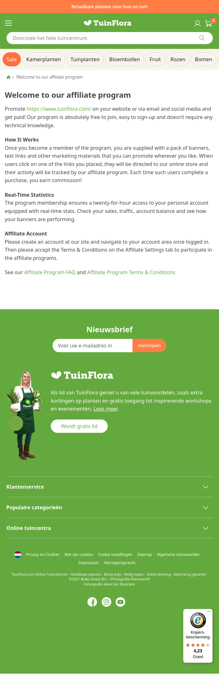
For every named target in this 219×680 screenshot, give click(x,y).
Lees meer (105, 408)
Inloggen (197, 23)
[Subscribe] (149, 345)
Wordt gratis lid (79, 426)
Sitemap (144, 554)
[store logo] (109, 23)
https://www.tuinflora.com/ (59, 108)
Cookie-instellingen (115, 554)
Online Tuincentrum (51, 574)
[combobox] (109, 38)
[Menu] (209, 613)
